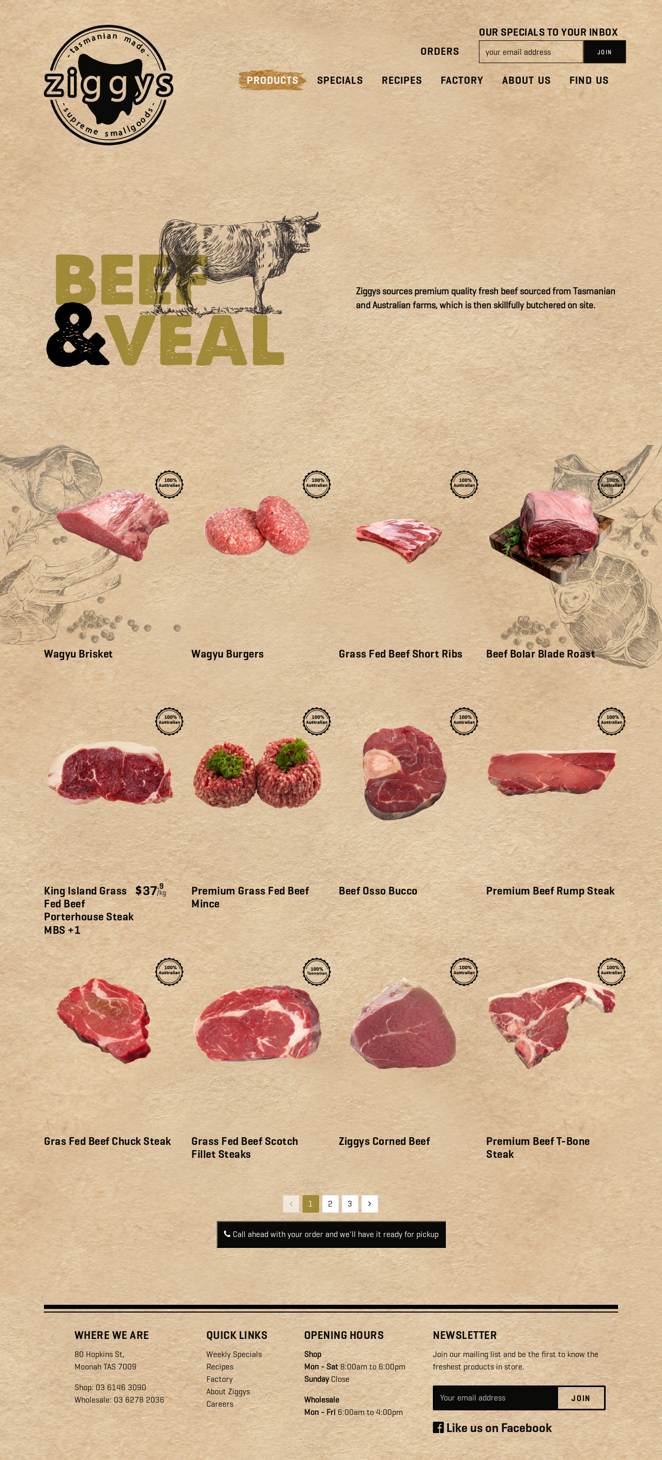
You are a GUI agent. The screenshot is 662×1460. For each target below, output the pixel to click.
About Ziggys (228, 1391)
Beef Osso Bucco (378, 891)
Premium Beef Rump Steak (550, 891)
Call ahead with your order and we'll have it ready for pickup (331, 1234)
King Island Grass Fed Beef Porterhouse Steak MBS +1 (89, 910)
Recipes (402, 80)
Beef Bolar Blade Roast (540, 654)
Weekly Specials (234, 1354)
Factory (462, 80)
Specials (340, 80)
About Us (526, 80)
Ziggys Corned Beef (384, 1141)
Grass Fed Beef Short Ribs (401, 654)
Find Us (589, 80)
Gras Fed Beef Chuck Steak (107, 1141)
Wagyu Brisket (78, 654)
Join (581, 1398)
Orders (439, 51)
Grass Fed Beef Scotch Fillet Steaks (244, 1148)
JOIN (604, 52)
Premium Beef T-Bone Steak (538, 1148)
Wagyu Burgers (227, 654)
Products (272, 80)
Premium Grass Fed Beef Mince (250, 897)
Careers (219, 1404)
